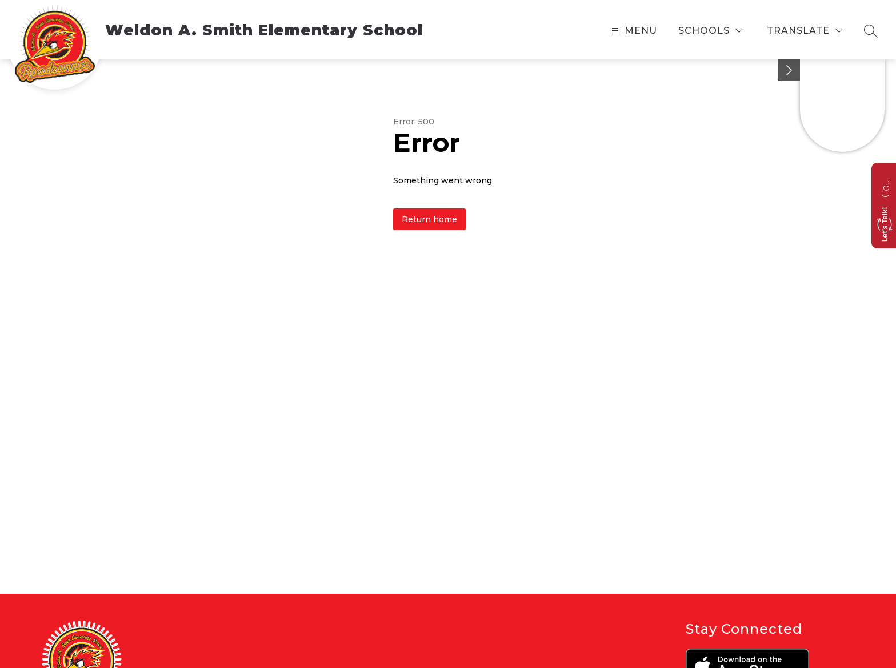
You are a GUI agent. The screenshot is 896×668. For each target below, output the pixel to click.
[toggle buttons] (789, 70)
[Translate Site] (805, 30)
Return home (429, 219)
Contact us (885, 186)
